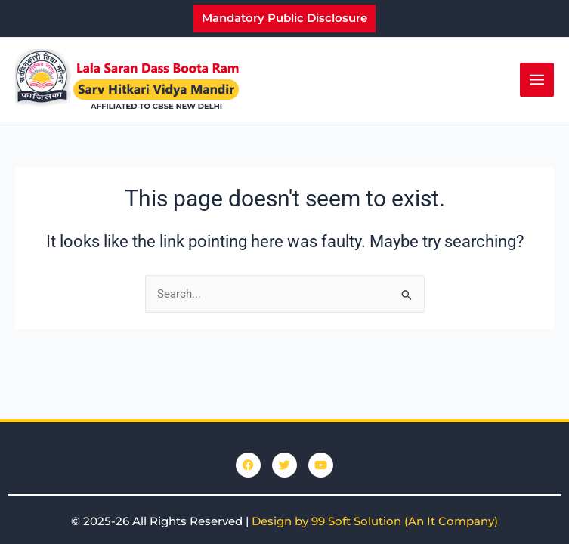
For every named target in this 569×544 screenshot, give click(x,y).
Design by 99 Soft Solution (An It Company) (375, 521)
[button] (284, 18)
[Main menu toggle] (537, 80)
